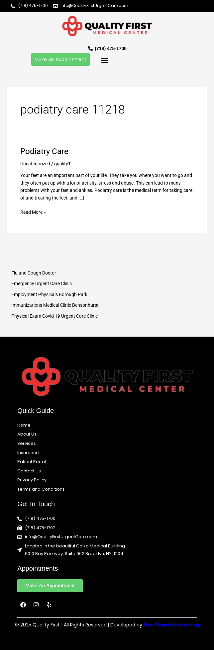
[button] (104, 60)
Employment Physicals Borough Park (49, 294)
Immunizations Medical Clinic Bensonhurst (55, 305)
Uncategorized (35, 163)
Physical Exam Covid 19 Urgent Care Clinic (54, 316)
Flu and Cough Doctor (33, 273)
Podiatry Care (44, 151)
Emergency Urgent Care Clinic (41, 283)
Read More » (33, 211)
